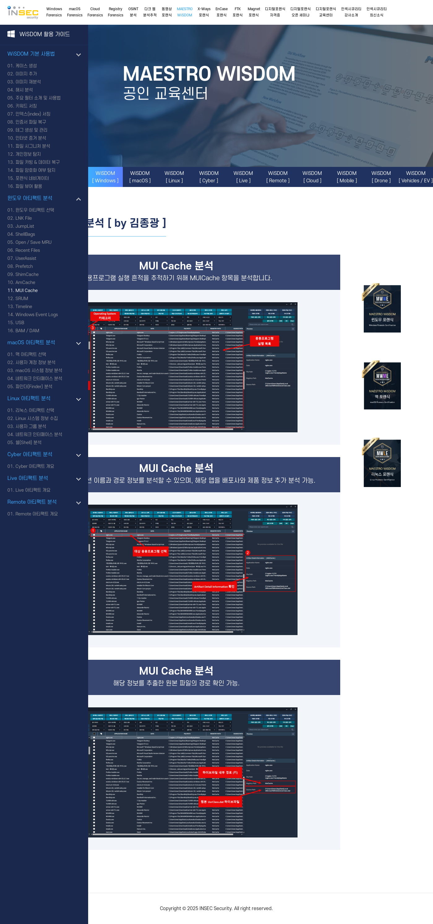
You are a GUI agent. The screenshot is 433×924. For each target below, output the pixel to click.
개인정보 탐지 (28, 154)
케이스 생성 (26, 66)
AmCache (25, 282)
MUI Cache (26, 290)
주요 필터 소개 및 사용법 (38, 98)
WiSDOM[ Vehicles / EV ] (416, 177)
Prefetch (24, 266)
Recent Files (27, 250)
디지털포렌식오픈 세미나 (300, 12)
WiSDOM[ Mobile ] (347, 177)
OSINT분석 (133, 12)
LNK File (23, 218)
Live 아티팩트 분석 (27, 478)
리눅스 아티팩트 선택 (34, 410)
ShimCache (27, 274)
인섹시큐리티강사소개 (351, 12)
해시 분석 (24, 90)
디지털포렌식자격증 (275, 12)
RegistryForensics (115, 12)
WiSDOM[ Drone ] (381, 177)
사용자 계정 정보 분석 (35, 362)
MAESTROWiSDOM (185, 12)
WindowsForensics (54, 12)
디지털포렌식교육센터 (326, 12)
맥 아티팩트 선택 (30, 354)
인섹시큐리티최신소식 (377, 12)
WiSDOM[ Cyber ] (209, 177)
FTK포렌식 (238, 12)
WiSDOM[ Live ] (243, 177)
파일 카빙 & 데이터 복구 (37, 162)
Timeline (23, 306)
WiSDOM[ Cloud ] (312, 177)
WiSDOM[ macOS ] (140, 177)
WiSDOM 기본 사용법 (31, 54)
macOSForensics (75, 12)
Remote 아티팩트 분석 (32, 502)
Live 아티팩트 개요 (32, 490)
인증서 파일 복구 (30, 122)
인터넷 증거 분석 (30, 138)
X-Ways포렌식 (204, 12)
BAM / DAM (27, 330)
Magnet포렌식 (254, 12)
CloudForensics (95, 12)
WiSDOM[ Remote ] (277, 177)
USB (19, 322)
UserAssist (25, 258)
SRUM (21, 298)
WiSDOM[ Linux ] (174, 177)
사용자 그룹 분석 (30, 426)
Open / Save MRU (33, 242)
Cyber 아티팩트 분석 (29, 454)
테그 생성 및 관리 (31, 130)
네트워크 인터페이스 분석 (38, 378)
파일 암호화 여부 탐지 (35, 170)
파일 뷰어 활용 (28, 186)
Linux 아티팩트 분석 (28, 398)
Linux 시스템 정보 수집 (36, 418)
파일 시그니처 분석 (32, 146)
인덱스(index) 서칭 (32, 114)
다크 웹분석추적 (150, 12)
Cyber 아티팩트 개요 (34, 466)
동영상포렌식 (167, 12)
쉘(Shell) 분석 (28, 442)
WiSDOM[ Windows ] (105, 177)
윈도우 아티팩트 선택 (34, 210)
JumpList (24, 226)
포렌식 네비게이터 (32, 178)
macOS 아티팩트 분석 (31, 342)
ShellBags (25, 234)
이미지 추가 (26, 74)
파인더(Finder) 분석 (33, 386)
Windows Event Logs (36, 314)
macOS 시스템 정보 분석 (38, 370)
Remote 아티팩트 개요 (36, 514)
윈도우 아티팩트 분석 (29, 198)
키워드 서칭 (26, 106)
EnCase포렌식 (222, 12)
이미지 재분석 (28, 82)
